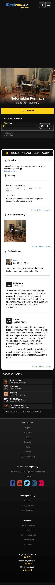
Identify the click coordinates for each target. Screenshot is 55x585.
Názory (45, 153)
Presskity (28, 501)
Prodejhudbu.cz (28, 506)
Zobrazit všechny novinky (41, 210)
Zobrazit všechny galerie (41, 246)
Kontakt (28, 530)
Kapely (28, 428)
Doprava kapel (27, 510)
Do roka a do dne (15, 185)
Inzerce (28, 476)
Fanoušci (28, 442)
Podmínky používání (28, 535)
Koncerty (27, 432)
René (15, 260)
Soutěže (28, 452)
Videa (28, 437)
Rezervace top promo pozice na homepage (28, 472)
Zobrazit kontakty (10, 171)
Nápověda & (28, 525)
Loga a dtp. (27, 545)
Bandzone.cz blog (28, 457)
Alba (36, 153)
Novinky (15, 153)
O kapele (26, 153)
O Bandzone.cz (28, 540)
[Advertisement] (27, 38)
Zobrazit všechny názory (41, 366)
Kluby (28, 447)
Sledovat (27, 110)
